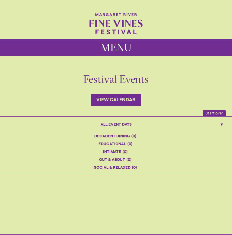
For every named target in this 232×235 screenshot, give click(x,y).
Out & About (115, 159)
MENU (116, 47)
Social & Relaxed (115, 167)
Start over (214, 112)
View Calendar (116, 99)
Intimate (115, 151)
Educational (115, 143)
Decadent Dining (115, 135)
